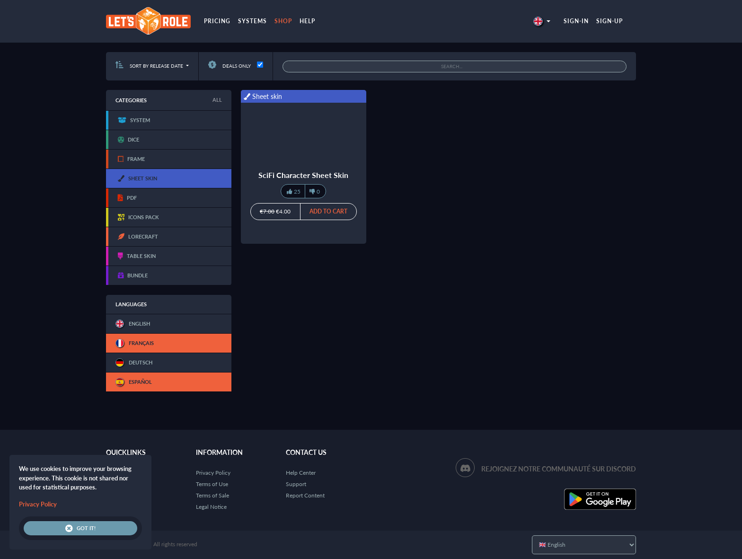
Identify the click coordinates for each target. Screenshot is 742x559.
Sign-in (576, 21)
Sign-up (609, 21)
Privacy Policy (213, 472)
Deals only (229, 66)
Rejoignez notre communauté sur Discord (558, 469)
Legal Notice (211, 506)
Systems (252, 21)
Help (307, 21)
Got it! (80, 528)
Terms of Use (212, 484)
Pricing (217, 21)
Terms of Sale (212, 495)
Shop (283, 21)
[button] (541, 21)
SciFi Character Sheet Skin (303, 174)
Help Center (301, 472)
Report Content (305, 495)
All (217, 100)
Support (296, 484)
